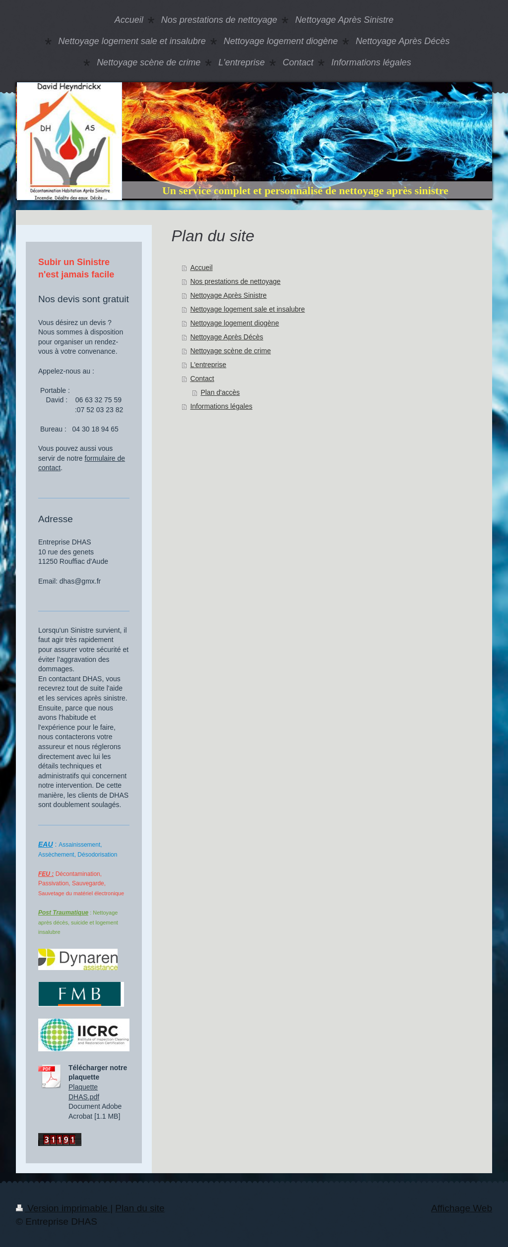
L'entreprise (208, 365)
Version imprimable (63, 1208)
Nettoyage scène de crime (230, 351)
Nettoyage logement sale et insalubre (247, 309)
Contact (202, 378)
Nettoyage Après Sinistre (228, 295)
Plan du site (139, 1208)
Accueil (201, 267)
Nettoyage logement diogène (234, 323)
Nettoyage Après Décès (226, 337)
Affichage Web (461, 1208)
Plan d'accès (220, 392)
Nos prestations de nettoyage (235, 281)
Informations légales (221, 406)
